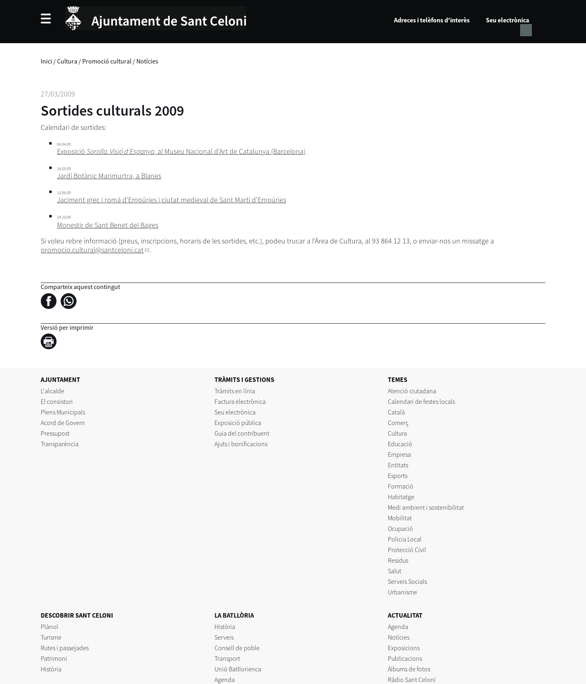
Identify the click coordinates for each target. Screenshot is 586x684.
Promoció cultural (106, 61)
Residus (398, 560)
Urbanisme (402, 592)
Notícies (147, 61)
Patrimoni (54, 658)
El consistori (57, 401)
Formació (400, 486)
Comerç (398, 423)
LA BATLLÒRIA (234, 615)
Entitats (398, 465)
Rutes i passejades (65, 648)
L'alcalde (52, 391)
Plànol (49, 627)
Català (396, 412)
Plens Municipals (63, 412)
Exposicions (404, 648)
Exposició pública (237, 423)
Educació (400, 444)
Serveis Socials (407, 581)
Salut (394, 571)
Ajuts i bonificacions (240, 444)
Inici (46, 61)
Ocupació (400, 528)
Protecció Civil (407, 550)
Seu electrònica (507, 20)
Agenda (224, 679)
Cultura (67, 61)
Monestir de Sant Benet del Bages (107, 225)
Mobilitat (400, 518)
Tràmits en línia (234, 391)
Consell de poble (237, 648)
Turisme (51, 637)
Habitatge (401, 497)
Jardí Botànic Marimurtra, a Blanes (109, 175)
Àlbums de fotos (409, 669)
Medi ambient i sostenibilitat (426, 507)
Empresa (399, 454)
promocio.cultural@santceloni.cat (92, 249)
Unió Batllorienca (237, 669)
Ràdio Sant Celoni (412, 679)
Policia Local (405, 539)
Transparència (60, 444)
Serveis (224, 637)
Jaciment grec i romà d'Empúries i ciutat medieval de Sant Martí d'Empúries (171, 199)
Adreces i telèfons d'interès (432, 20)
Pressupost (55, 433)
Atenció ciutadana (412, 391)
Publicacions (405, 658)
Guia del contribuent (241, 433)
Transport (227, 658)
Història (51, 669)
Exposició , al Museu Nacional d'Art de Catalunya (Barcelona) (181, 151)
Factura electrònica (240, 401)
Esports (397, 475)
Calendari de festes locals (421, 401)
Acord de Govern (63, 423)
